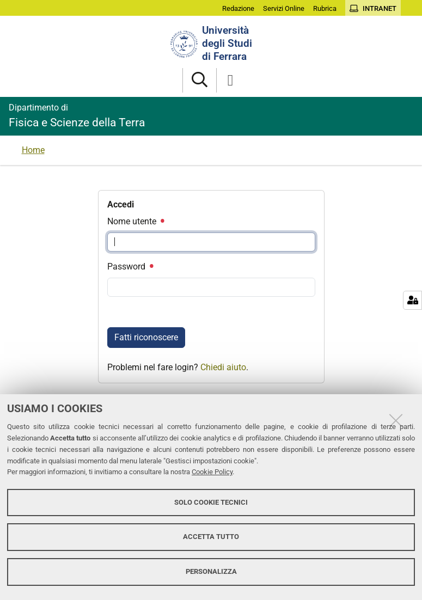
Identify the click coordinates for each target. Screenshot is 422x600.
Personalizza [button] (211, 571)
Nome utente (135, 221)
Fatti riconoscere (146, 337)
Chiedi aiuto (223, 367)
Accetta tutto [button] (211, 536)
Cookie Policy (212, 472)
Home (33, 150)
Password (130, 266)
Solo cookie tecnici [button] (211, 502)
